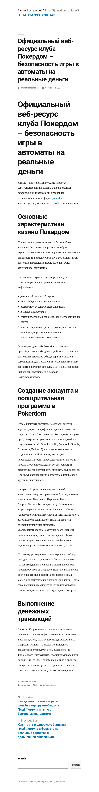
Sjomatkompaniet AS (32, 10)
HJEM (22, 15)
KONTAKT (49, 15)
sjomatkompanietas (30, 88)
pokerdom (57, 198)
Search (22, 758)
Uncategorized (49, 685)
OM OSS (34, 15)
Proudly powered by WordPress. (51, 781)
